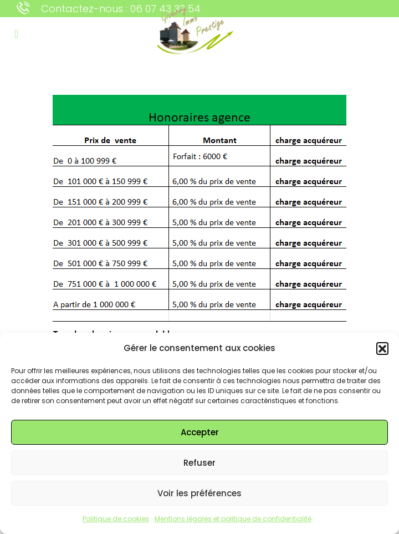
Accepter (200, 432)
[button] (382, 348)
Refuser (199, 463)
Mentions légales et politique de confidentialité (233, 518)
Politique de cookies (116, 518)
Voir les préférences (199, 493)
